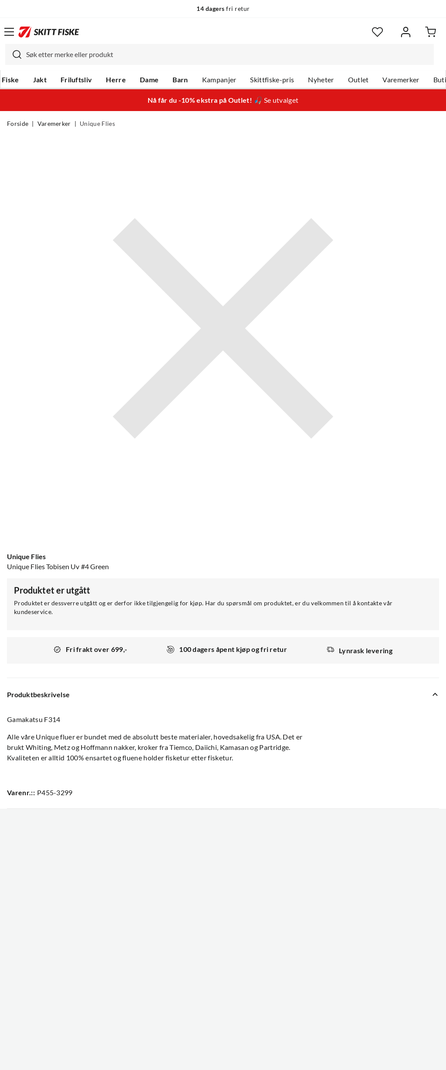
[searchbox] (228, 54)
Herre (116, 80)
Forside (17, 123)
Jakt (40, 80)
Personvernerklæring (189, 1056)
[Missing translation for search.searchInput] (13, 54)
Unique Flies (97, 123)
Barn (180, 80)
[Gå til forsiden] (48, 31)
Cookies (276, 1056)
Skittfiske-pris (272, 80)
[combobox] (219, 54)
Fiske (10, 80)
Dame (149, 80)
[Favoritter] (377, 32)
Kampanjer (219, 80)
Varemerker (400, 80)
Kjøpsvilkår (242, 1056)
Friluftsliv (76, 80)
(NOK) (223, 1019)
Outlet (358, 80)
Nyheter (321, 80)
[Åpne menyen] (9, 32)
